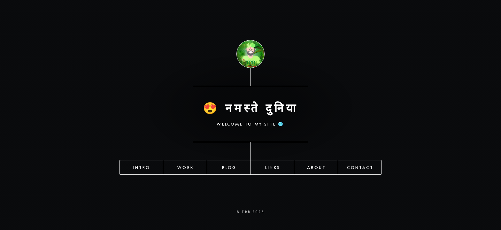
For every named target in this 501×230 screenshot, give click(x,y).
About (316, 167)
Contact (360, 167)
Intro (141, 167)
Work (185, 167)
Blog (229, 167)
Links (272, 167)
